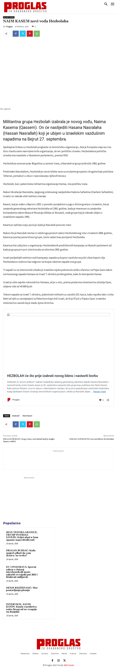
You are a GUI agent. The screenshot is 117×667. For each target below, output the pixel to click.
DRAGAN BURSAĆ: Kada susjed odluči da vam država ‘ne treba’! (20, 553)
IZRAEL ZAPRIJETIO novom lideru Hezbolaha (91, 439)
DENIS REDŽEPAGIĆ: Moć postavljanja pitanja (22, 589)
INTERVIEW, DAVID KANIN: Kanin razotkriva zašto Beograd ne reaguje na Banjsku (21, 608)
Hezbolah (15, 416)
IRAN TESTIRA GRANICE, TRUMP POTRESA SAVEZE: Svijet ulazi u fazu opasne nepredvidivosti (22, 536)
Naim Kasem (27, 416)
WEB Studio (69, 665)
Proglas (9, 26)
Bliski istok (8, 17)
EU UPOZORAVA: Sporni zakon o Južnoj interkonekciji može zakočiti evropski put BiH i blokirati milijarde (22, 572)
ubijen (55, 133)
